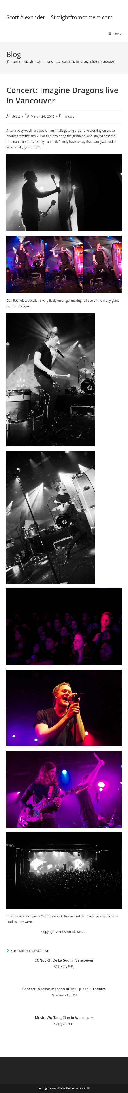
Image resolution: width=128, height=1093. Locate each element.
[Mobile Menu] (115, 34)
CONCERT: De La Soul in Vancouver (63, 960)
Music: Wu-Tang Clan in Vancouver (64, 1017)
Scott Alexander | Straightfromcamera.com (59, 17)
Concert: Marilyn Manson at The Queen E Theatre (64, 988)
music (69, 116)
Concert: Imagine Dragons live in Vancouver (86, 61)
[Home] (7, 61)
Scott (16, 116)
